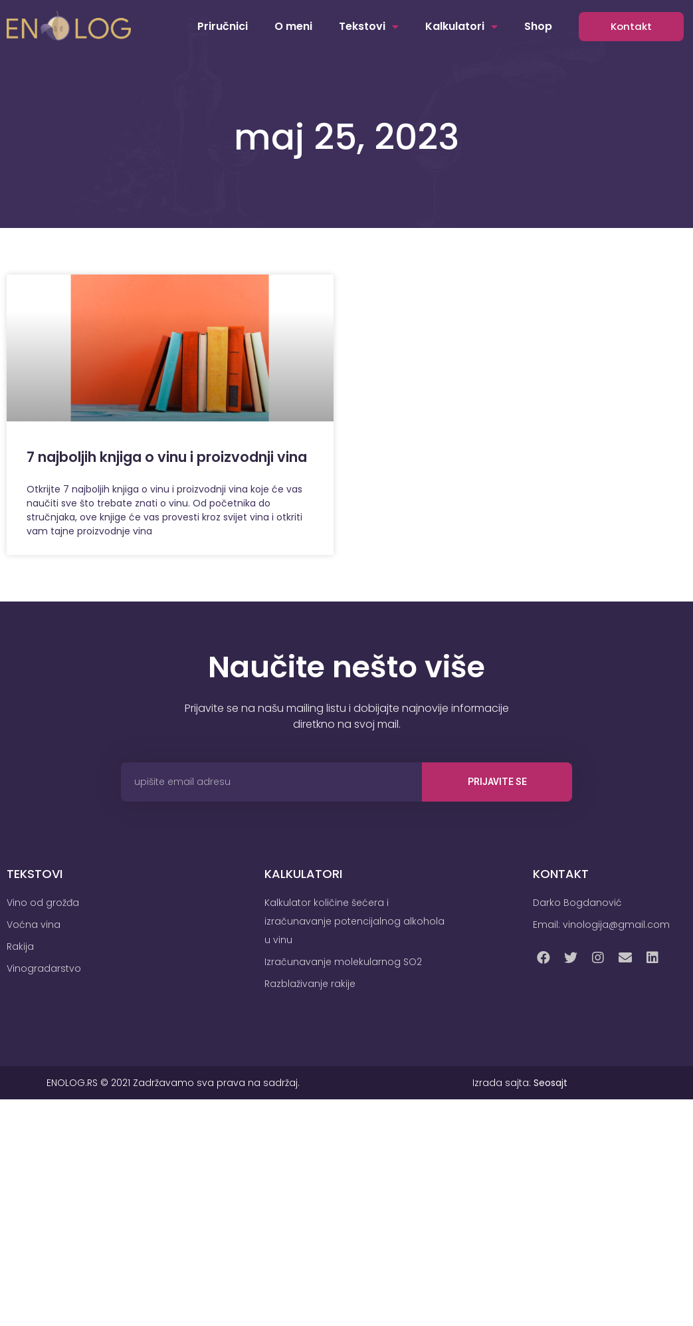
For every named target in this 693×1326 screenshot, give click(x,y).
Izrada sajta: (519, 1082)
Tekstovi (369, 27)
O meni (293, 26)
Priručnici (222, 26)
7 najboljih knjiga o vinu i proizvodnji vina (167, 457)
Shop (538, 26)
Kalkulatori (461, 27)
